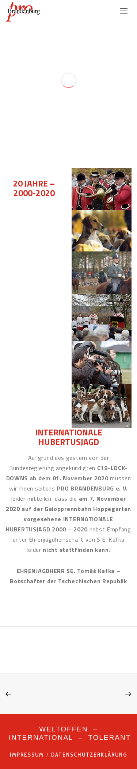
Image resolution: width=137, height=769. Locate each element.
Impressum (27, 754)
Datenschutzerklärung (89, 754)
